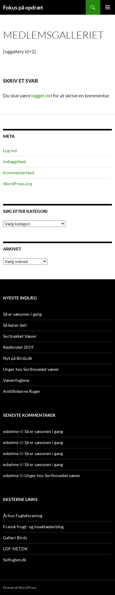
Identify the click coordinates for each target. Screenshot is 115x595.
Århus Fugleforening (22, 515)
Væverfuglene (16, 380)
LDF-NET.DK (15, 548)
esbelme (11, 431)
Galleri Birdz (15, 537)
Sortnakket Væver (20, 336)
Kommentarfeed (18, 172)
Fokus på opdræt (23, 7)
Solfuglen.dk (14, 559)
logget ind (41, 95)
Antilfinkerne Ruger (21, 391)
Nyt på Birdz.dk (17, 358)
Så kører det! (15, 325)
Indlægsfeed (14, 161)
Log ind (10, 150)
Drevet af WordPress (19, 587)
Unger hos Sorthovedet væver (31, 369)
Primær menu (107, 7)
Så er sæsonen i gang (22, 314)
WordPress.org (17, 183)
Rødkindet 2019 (18, 347)
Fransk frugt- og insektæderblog (33, 526)
